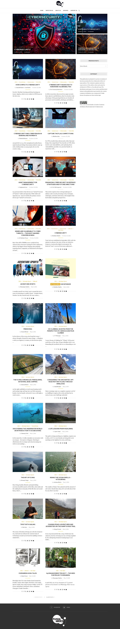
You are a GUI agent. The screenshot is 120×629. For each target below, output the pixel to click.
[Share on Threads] (29, 99)
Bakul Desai (24, 576)
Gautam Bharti (24, 384)
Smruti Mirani (24, 332)
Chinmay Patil (24, 433)
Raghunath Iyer (23, 187)
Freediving (27, 329)
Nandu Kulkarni (23, 138)
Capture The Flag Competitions (60, 133)
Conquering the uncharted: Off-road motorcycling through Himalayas (60, 382)
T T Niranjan (57, 335)
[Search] (79, 10)
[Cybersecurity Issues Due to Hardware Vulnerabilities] (91, 44)
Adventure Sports (27, 284)
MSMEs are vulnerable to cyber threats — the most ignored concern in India (27, 233)
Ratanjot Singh (24, 480)
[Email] (66, 607)
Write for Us (49, 10)
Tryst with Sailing (27, 524)
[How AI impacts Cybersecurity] (91, 24)
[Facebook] (55, 607)
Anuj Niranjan (57, 386)
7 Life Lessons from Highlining (60, 429)
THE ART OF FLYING (28, 477)
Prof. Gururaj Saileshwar (56, 89)
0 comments (27, 52)
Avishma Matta (57, 482)
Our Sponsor (60, 284)
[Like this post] (22, 99)
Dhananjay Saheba (24, 287)
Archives (65, 10)
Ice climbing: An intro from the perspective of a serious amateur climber (60, 331)
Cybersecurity (22, 49)
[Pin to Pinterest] (27, 99)
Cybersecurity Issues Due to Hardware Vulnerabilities (88, 49)
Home (41, 10)
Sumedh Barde (20, 87)
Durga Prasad (57, 529)
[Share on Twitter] (25, 99)
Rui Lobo (25, 527)
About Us (58, 10)
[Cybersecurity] (44, 34)
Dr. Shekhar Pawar (23, 238)
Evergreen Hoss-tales (28, 573)
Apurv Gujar (57, 431)
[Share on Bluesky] (31, 99)
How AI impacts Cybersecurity (89, 29)
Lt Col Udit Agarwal (56, 187)
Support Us (74, 10)
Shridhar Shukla (56, 235)
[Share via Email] (33, 99)
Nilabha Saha (56, 136)
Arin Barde (27, 87)
